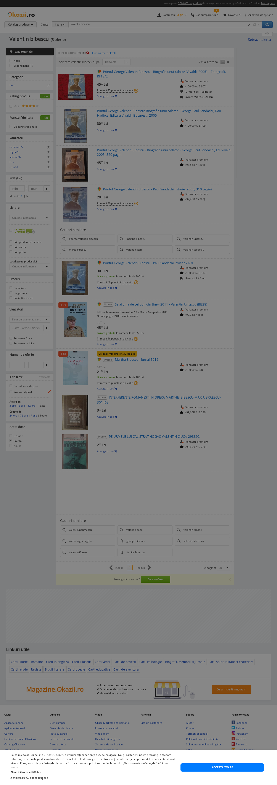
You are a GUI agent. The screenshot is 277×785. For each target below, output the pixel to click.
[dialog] (138, 392)
